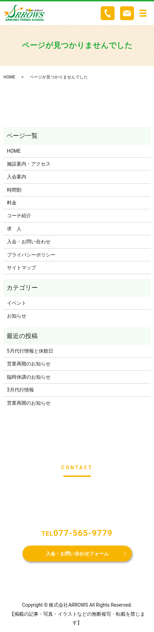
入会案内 (16, 176)
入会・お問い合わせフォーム (77, 553)
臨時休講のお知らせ (29, 377)
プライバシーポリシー (31, 255)
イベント (16, 303)
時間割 (14, 190)
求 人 (14, 228)
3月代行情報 (20, 390)
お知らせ (16, 316)
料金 (12, 202)
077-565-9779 (82, 533)
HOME (9, 77)
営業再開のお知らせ (29, 363)
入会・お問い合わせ (29, 241)
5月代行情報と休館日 (30, 351)
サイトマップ (21, 267)
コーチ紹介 (19, 215)
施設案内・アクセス (29, 164)
